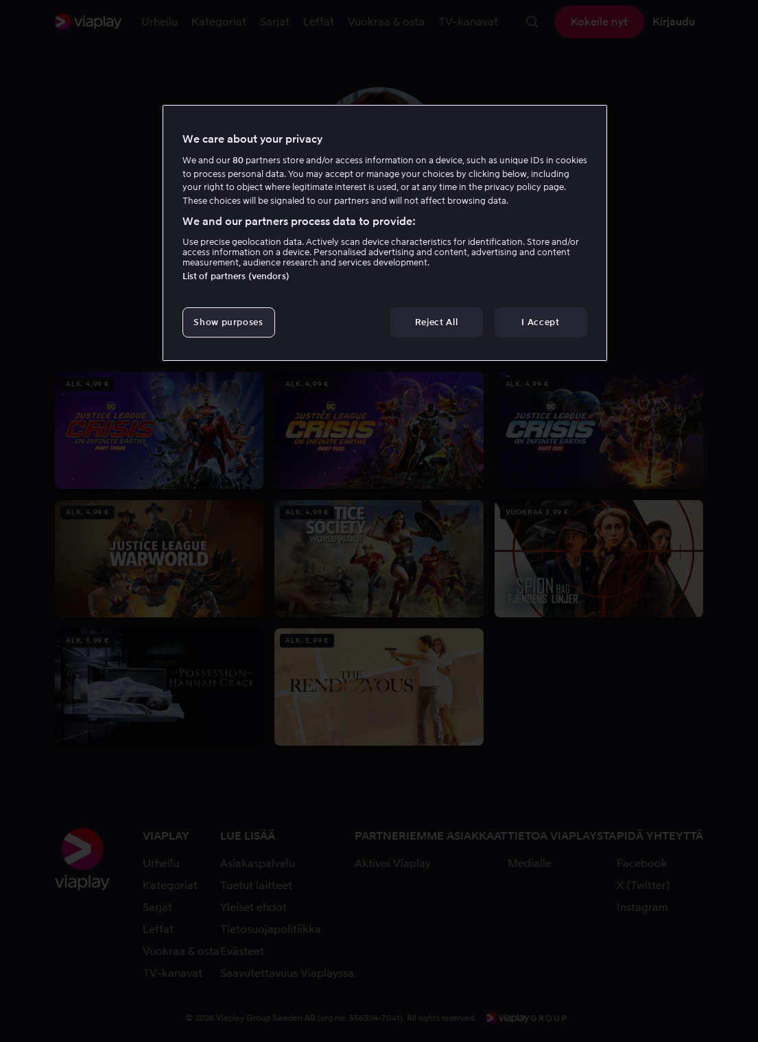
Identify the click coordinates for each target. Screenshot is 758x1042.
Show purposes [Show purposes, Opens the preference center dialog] (228, 322)
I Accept (540, 322)
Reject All (436, 322)
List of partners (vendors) (235, 276)
